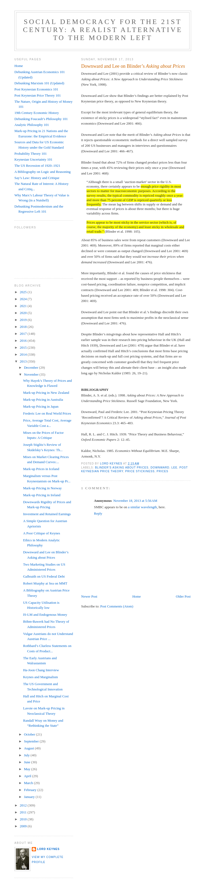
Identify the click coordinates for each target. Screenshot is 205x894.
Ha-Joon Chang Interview (41, 670)
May (27, 769)
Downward (160, 467)
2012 (23, 805)
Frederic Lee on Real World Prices (47, 413)
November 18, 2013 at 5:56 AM (135, 501)
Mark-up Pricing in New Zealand (46, 393)
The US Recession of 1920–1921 (37, 166)
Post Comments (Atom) (116, 606)
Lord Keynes (48, 849)
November (32, 374)
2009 (23, 826)
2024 (23, 299)
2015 (23, 347)
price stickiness (140, 471)
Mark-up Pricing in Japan (40, 406)
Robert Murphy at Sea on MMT (45, 583)
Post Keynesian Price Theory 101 (37, 95)
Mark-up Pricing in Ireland (41, 495)
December (31, 367)
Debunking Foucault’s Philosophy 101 (41, 119)
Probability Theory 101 (30, 154)
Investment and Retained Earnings (47, 514)
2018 (23, 327)
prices (162, 471)
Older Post (183, 596)
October (30, 734)
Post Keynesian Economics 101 (36, 89)
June (27, 762)
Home (136, 596)
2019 (23, 320)
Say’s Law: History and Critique (36, 178)
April (28, 776)
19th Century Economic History (36, 113)
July (27, 755)
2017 (23, 334)
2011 (23, 812)
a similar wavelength (142, 507)
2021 (23, 306)
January (30, 797)
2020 (23, 313)
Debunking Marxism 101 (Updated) (39, 83)
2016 (23, 341)
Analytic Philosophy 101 (31, 125)
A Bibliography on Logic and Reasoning (42, 172)
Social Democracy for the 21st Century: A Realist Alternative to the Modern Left (103, 30)
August (29, 748)
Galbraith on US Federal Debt (44, 576)
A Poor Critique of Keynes (41, 533)
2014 (23, 354)
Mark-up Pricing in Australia (43, 400)
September (32, 741)
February (30, 790)
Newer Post (89, 596)
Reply (98, 513)
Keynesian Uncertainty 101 (33, 159)
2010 (23, 819)
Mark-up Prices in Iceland (41, 469)
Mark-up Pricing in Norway (42, 488)
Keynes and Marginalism (40, 677)
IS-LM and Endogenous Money (45, 615)
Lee (174, 467)
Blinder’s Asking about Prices (121, 467)
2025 (23, 292)
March (29, 783)
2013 (23, 361)
